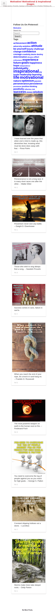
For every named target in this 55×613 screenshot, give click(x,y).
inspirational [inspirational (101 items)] (26, 71)
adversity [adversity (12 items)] (17, 46)
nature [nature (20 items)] (17, 80)
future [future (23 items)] (17, 62)
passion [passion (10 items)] (37, 81)
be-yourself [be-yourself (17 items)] (19, 48)
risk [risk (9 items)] (33, 89)
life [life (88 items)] (16, 77)
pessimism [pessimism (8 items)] (17, 86)
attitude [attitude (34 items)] (36, 45)
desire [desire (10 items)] (33, 54)
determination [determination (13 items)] (20, 57)
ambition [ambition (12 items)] (26, 46)
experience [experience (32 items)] (30, 59)
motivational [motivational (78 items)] (31, 77)
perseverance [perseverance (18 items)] (21, 83)
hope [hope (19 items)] (16, 65)
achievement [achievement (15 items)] (20, 43)
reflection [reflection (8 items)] (27, 89)
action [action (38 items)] (32, 43)
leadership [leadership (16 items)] (26, 74)
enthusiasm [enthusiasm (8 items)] (17, 60)
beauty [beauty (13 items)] (30, 49)
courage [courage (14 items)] (17, 54)
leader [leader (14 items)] (16, 74)
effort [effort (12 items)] (36, 57)
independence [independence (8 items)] (25, 66)
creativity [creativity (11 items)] (26, 54)
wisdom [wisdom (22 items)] (38, 92)
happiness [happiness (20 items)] (35, 62)
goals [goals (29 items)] (25, 62)
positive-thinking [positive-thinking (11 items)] (29, 86)
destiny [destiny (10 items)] (40, 54)
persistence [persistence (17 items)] (36, 83)
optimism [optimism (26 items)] (28, 80)
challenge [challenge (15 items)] (39, 49)
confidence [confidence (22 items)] (29, 51)
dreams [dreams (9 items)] (31, 57)
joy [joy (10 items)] (40, 72)
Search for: (17, 30)
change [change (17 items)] (17, 51)
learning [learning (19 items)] (37, 74)
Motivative (17, 28)
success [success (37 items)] (19, 92)
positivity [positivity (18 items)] (18, 89)
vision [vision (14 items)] (29, 92)
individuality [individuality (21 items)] (20, 68)
